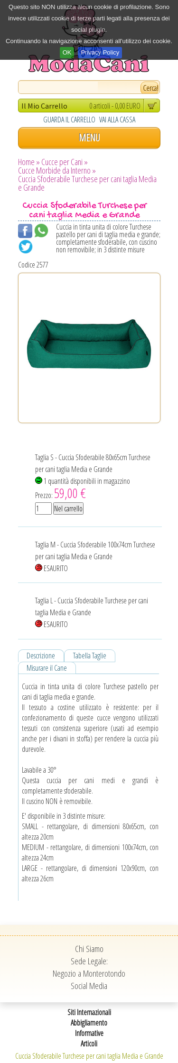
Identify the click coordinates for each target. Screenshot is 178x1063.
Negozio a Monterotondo (89, 973)
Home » (29, 161)
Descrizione (41, 655)
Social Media (89, 986)
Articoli (89, 1043)
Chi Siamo (89, 949)
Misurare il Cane (47, 668)
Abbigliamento (89, 1022)
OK (67, 52)
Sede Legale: (89, 961)
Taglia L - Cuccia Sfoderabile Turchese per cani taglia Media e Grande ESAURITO (91, 612)
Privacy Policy (100, 52)
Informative (89, 1033)
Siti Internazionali (89, 1012)
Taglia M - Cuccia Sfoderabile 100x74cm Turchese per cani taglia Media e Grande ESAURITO (95, 556)
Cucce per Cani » (64, 161)
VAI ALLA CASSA (117, 119)
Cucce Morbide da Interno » (57, 170)
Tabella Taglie (89, 655)
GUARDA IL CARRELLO (69, 119)
